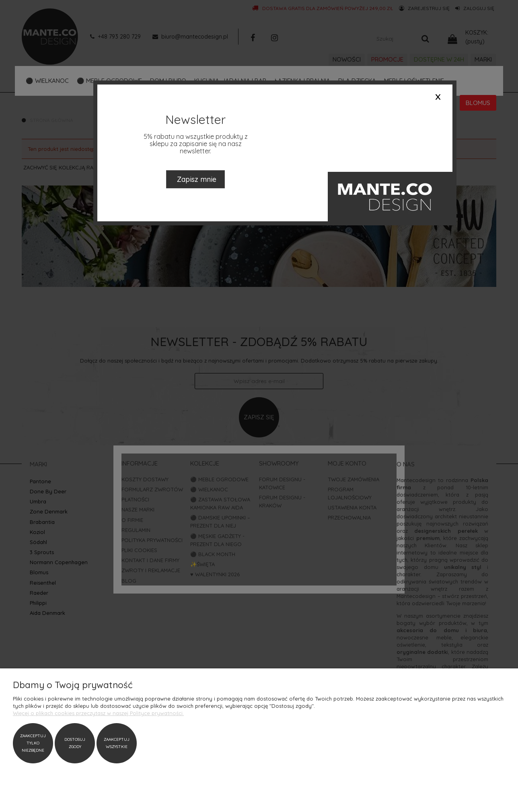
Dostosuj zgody (74, 743)
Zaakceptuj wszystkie (117, 743)
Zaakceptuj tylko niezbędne (33, 743)
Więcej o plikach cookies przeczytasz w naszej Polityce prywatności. (98, 713)
